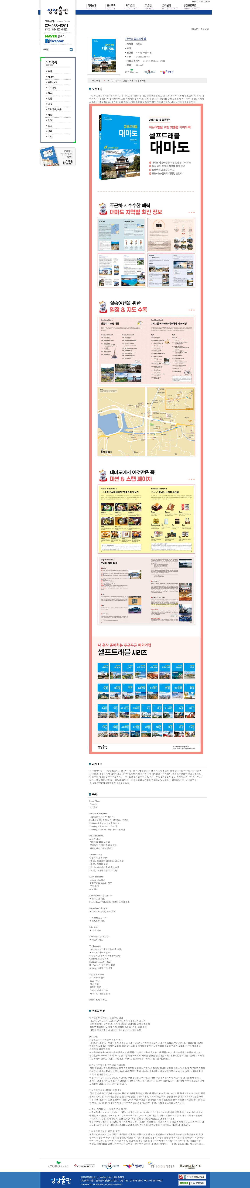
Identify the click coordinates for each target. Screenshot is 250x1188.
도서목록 (204, 29)
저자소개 (111, 80)
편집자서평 (128, 80)
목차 (119, 80)
